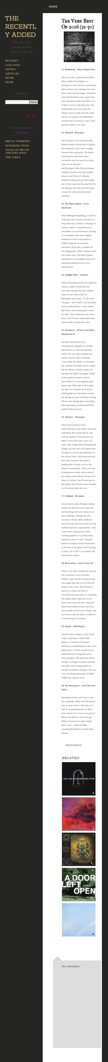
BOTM (9, 77)
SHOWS (10, 69)
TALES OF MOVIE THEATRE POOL (17, 151)
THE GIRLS (12, 157)
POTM (9, 82)
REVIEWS (11, 60)
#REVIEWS (73, 745)
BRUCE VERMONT (17, 141)
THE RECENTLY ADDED (20, 27)
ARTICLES (12, 73)
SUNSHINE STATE (17, 145)
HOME (53, 7)
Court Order (12, 64)
